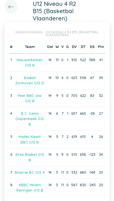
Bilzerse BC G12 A (30, 172)
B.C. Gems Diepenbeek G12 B (30, 118)
